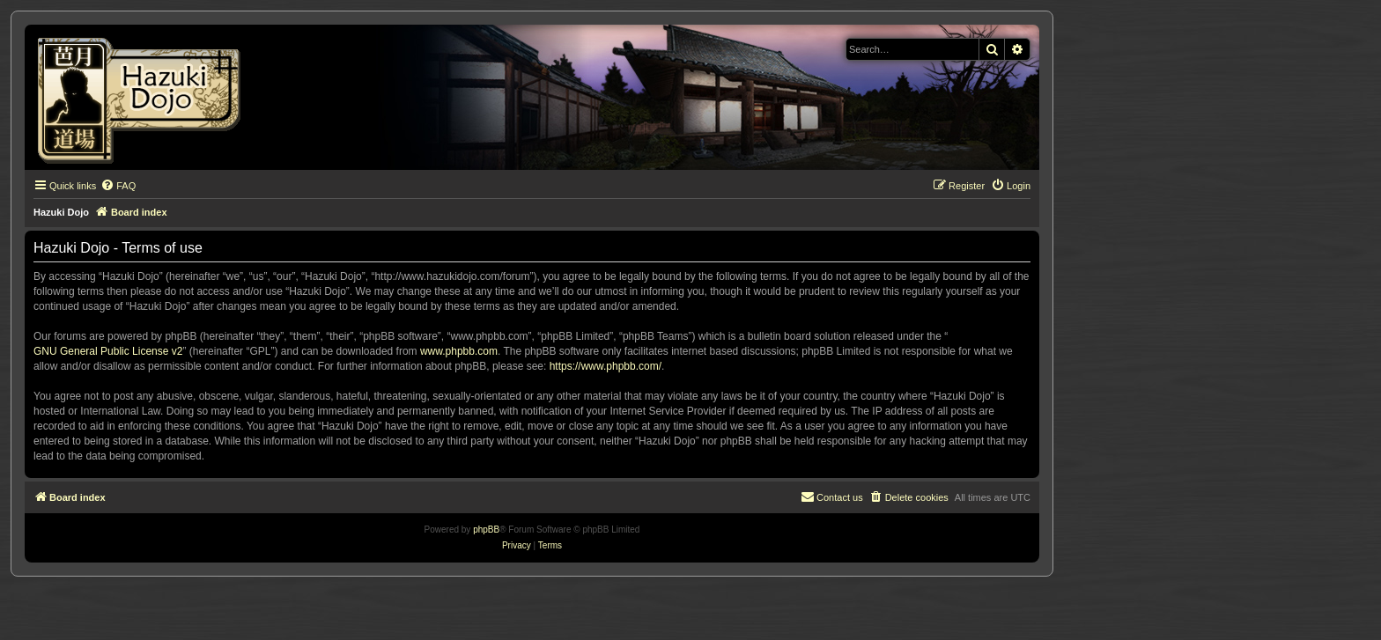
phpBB (486, 529)
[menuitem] (118, 185)
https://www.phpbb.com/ (605, 366)
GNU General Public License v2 (107, 351)
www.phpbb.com (459, 351)
